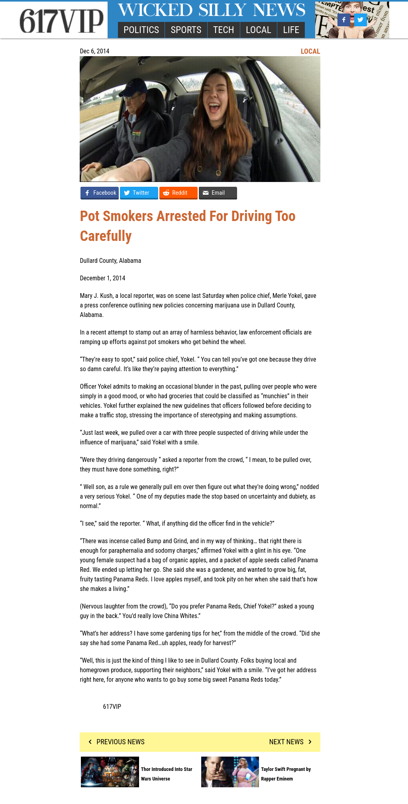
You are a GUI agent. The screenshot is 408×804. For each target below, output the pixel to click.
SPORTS (186, 29)
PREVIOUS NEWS (115, 741)
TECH (223, 29)
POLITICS (141, 29)
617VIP (112, 706)
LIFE (291, 29)
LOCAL (258, 29)
